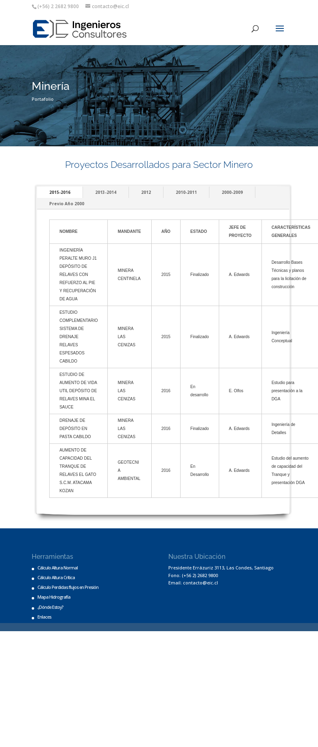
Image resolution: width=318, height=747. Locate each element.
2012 (146, 192)
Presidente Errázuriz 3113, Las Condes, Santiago (221, 568)
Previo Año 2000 (66, 203)
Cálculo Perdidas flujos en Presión (67, 587)
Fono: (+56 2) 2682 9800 (193, 575)
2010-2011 (186, 192)
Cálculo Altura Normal (57, 568)
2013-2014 (105, 192)
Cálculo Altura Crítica (56, 577)
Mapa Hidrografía (53, 597)
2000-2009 (232, 192)
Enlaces (44, 617)
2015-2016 (59, 192)
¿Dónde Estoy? (50, 607)
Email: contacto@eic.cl (193, 583)
